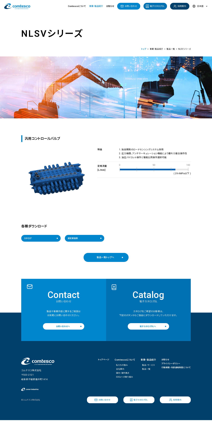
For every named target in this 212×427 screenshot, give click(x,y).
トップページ (97, 362)
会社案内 (115, 372)
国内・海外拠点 (118, 376)
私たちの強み (117, 367)
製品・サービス (144, 367)
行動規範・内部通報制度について (174, 371)
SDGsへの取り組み (120, 381)
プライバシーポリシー (168, 366)
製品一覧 (142, 372)
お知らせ (110, 6)
